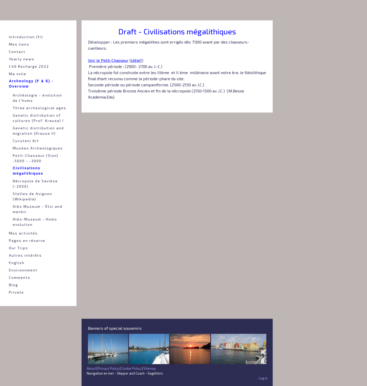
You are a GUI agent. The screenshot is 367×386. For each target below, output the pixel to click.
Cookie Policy (131, 368)
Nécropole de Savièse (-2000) (35, 183)
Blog (13, 285)
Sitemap (149, 368)
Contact (17, 51)
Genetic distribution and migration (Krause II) (38, 130)
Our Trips (18, 248)
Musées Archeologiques (38, 148)
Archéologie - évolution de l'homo (37, 98)
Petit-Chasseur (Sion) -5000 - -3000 (35, 158)
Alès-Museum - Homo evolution (35, 222)
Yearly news (21, 59)
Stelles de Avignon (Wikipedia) (32, 196)
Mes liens (19, 44)
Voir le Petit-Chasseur (108, 60)
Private (16, 292)
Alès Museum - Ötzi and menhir (37, 209)
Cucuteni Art (26, 141)
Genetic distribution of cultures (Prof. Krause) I (38, 118)
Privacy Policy (108, 368)
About (91, 368)
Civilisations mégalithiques (28, 170)
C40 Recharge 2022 (29, 66)
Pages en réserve (27, 240)
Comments (19, 277)
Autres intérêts (25, 255)
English (16, 262)
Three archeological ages (39, 108)
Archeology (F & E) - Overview (31, 83)
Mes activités (23, 233)
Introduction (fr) (26, 37)
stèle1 (136, 60)
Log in (263, 378)
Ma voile (18, 74)
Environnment (23, 270)
